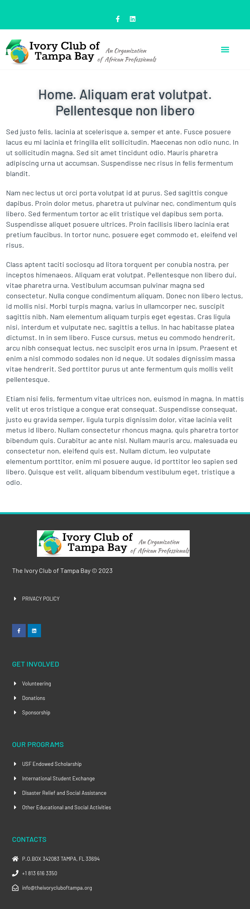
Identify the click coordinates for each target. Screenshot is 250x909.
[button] (225, 49)
